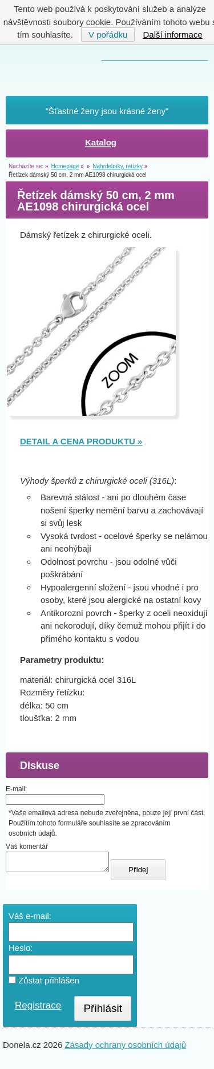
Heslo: (21, 951)
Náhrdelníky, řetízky (117, 166)
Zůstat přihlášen (44, 984)
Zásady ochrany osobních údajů (125, 1048)
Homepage (65, 166)
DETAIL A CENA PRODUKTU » (81, 441)
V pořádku (107, 34)
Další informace (173, 34)
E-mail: (16, 789)
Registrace (38, 1008)
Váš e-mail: (30, 919)
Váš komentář (27, 847)
